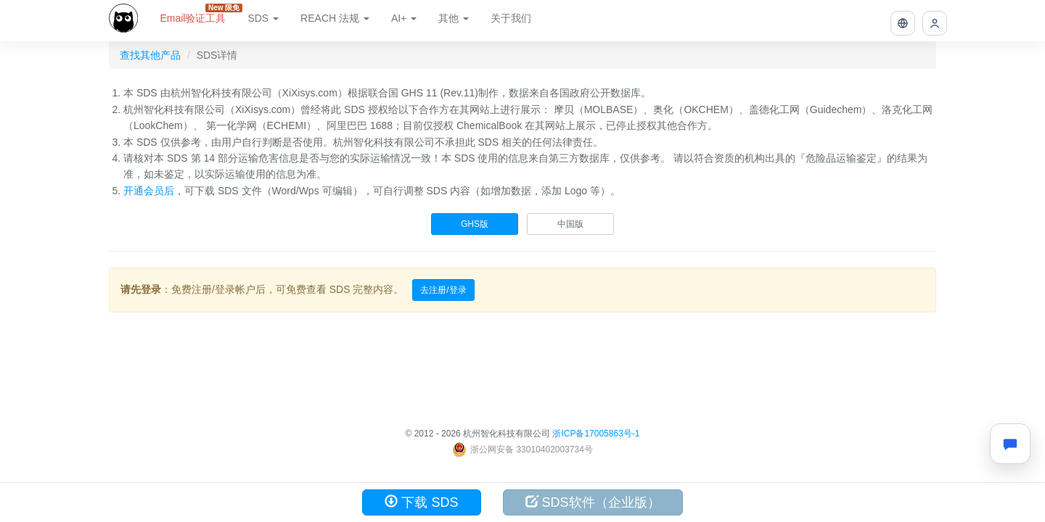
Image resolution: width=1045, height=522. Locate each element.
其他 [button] (453, 18)
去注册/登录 (443, 290)
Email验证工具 (198, 14)
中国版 (570, 224)
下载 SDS (421, 502)
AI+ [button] (404, 18)
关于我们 (511, 18)
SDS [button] (263, 18)
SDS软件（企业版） (592, 502)
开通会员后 (148, 190)
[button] (902, 23)
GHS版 (474, 224)
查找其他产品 (150, 55)
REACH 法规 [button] (334, 18)
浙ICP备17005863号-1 (595, 433)
